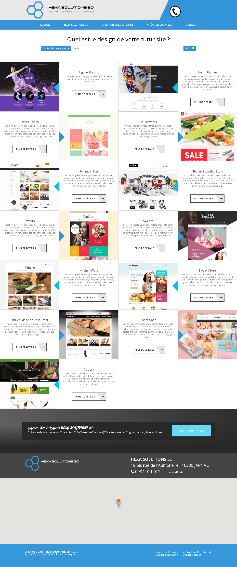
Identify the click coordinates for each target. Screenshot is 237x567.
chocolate (226, 76)
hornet (162, 131)
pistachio (207, 89)
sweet (7, 125)
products (205, 79)
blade (169, 125)
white (189, 87)
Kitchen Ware (88, 270)
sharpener (161, 128)
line (127, 131)
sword (158, 125)
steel (137, 131)
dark (230, 84)
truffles (192, 84)
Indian (154, 136)
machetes (141, 133)
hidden (149, 133)
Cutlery (89, 369)
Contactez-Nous (191, 431)
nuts (193, 79)
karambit (127, 133)
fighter (163, 133)
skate (109, 76)
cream (214, 81)
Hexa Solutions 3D (36, 559)
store (200, 76)
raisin (197, 79)
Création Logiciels (159, 24)
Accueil (45, 24)
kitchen (151, 125)
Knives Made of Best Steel (29, 320)
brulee (223, 87)
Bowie (132, 128)
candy (213, 76)
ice (91, 79)
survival (170, 133)
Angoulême (117, 432)
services (214, 79)
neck (134, 133)
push (141, 136)
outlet (85, 175)
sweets (194, 76)
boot (168, 131)
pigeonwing (83, 79)
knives (127, 125)
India (102, 186)
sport (103, 79)
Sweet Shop (148, 320)
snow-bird (89, 81)
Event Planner (207, 72)
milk (184, 87)
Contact (191, 24)
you (132, 324)
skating (96, 76)
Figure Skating (89, 72)
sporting (154, 131)
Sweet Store (207, 270)
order (221, 79)
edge (132, 131)
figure (77, 76)
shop (74, 175)
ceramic (170, 128)
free (204, 84)
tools (164, 125)
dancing (97, 79)
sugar (199, 84)
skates (103, 76)
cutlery (126, 128)
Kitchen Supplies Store (207, 171)
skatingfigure (86, 76)
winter (110, 79)
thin (148, 131)
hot (194, 87)
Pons (159, 432)
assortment (198, 81)
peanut (209, 87)
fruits (220, 81)
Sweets (30, 221)
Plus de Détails (85, 94)
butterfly (70, 76)
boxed (227, 79)
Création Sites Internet (117, 24)
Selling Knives (89, 171)
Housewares (148, 122)
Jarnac (140, 432)
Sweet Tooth (30, 122)
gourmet (227, 81)
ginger (230, 87)
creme (216, 87)
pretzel (185, 84)
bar (226, 84)
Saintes (150, 432)
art (12, 125)
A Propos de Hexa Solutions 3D (183, 552)
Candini (187, 76)
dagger (147, 136)
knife (138, 128)
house (207, 76)
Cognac (130, 432)
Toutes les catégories (56, 48)
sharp (143, 131)
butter (208, 81)
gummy (210, 84)
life (12, 224)
